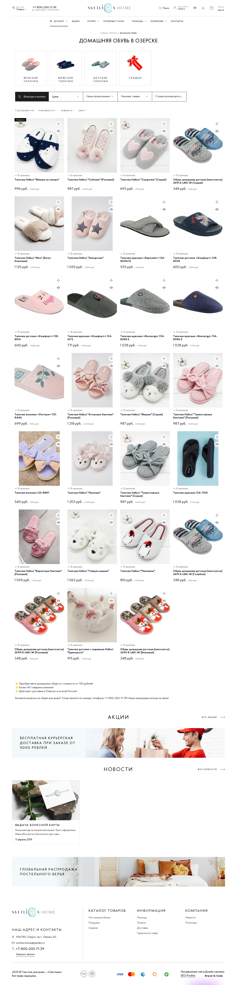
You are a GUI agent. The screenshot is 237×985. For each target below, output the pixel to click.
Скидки (135, 77)
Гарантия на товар (147, 933)
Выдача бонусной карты (37, 825)
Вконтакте (84, 974)
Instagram (92, 974)
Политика (191, 922)
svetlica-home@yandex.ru (30, 942)
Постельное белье (99, 917)
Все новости (207, 769)
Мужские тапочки (66, 79)
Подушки (94, 922)
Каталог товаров (107, 911)
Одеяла (93, 927)
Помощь (142, 917)
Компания (196, 911)
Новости (190, 917)
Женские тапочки (31, 79)
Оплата (141, 922)
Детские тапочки (100, 79)
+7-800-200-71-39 (44, 7)
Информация (151, 911)
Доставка (142, 927)
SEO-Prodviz (188, 975)
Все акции (209, 717)
